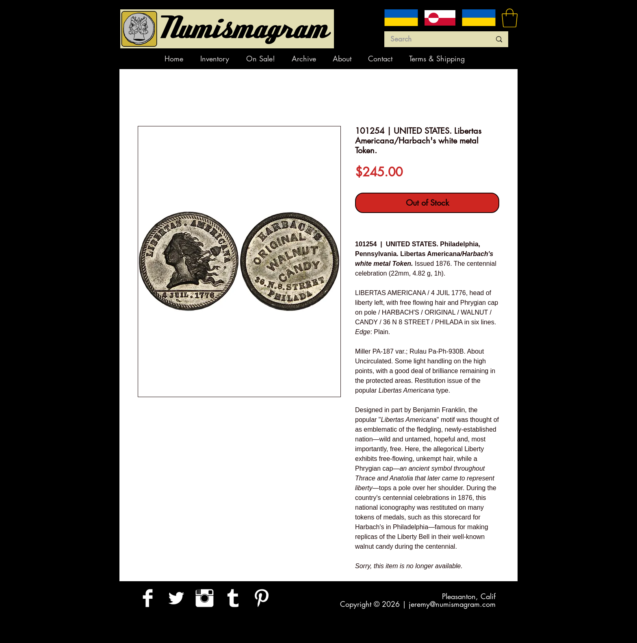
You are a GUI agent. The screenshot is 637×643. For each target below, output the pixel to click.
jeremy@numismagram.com (452, 604)
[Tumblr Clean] (233, 598)
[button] (510, 18)
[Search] (434, 39)
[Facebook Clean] (148, 598)
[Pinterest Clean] (261, 598)
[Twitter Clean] (176, 598)
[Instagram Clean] (204, 598)
